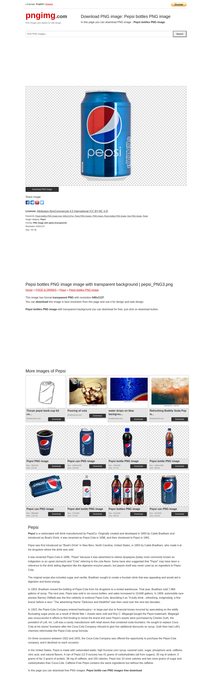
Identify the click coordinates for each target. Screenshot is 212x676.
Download (56, 419)
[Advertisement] (106, 63)
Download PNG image (42, 189)
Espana (49, 4)
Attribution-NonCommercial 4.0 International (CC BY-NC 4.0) (72, 211)
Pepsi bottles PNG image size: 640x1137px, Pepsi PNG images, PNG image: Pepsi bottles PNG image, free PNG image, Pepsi (91, 216)
